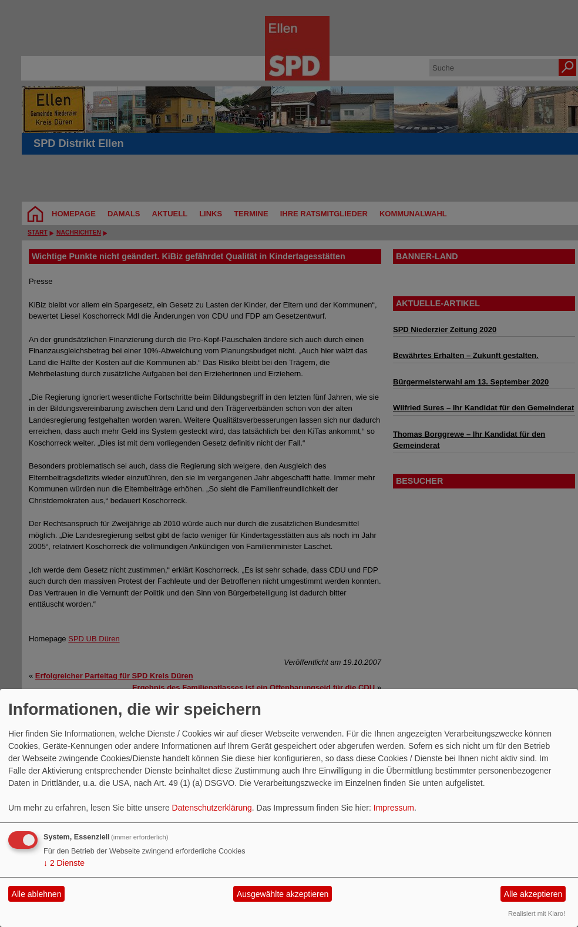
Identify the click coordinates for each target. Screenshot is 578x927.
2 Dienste (64, 863)
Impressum (394, 807)
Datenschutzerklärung (212, 807)
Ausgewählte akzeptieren (282, 894)
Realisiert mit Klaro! (536, 913)
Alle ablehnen (37, 894)
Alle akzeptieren (533, 894)
